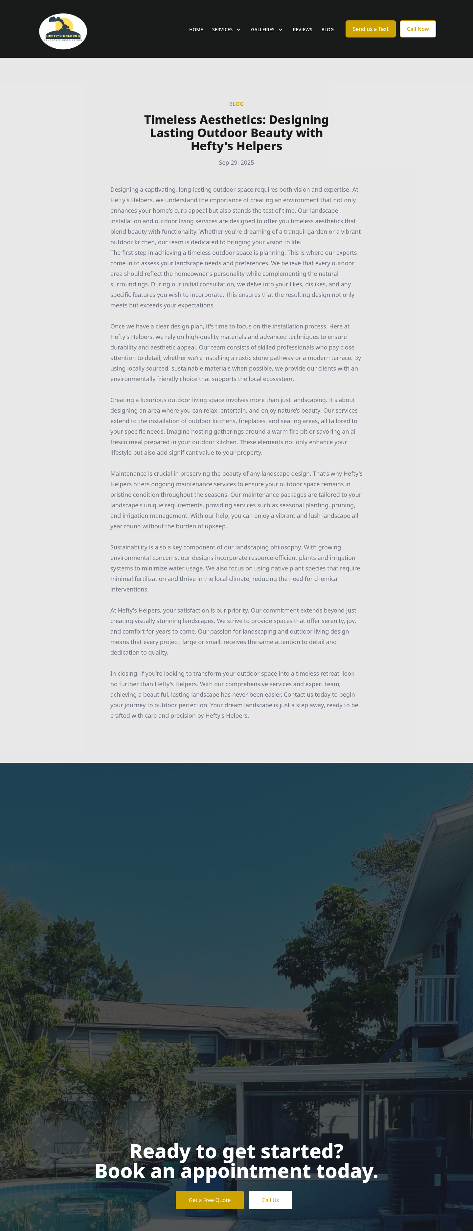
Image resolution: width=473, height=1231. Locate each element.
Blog (328, 29)
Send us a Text (371, 29)
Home (196, 29)
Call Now (418, 29)
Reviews (302, 29)
